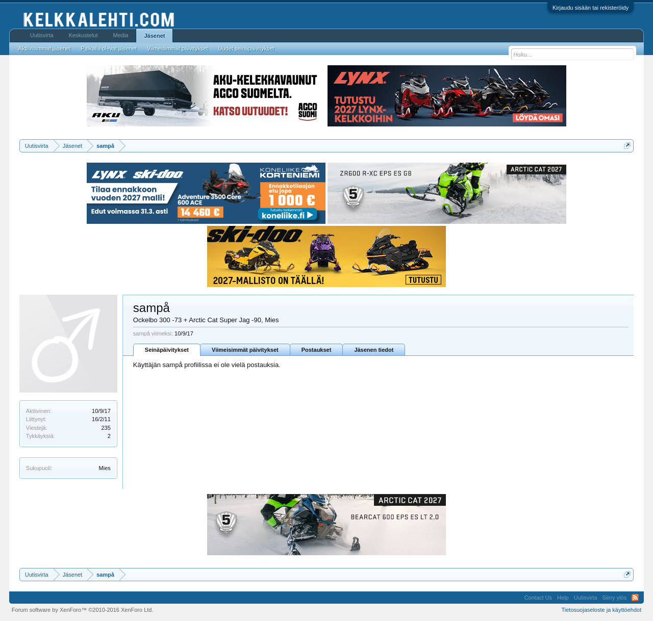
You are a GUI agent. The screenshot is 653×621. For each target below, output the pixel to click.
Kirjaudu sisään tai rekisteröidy (590, 8)
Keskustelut (83, 35)
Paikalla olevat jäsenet (109, 48)
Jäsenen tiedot (373, 350)
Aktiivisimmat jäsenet (44, 48)
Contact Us (538, 597)
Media (121, 35)
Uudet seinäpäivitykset (246, 48)
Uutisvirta (42, 35)
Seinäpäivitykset (167, 350)
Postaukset (317, 350)
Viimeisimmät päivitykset (245, 350)
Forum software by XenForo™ (83, 610)
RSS (635, 597)
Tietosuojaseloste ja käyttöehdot (601, 610)
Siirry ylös (614, 597)
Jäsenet (154, 36)
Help (563, 597)
